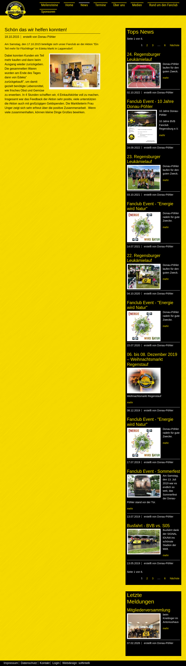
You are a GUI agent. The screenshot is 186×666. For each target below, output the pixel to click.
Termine (100, 5)
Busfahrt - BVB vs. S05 (148, 525)
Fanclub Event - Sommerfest (153, 471)
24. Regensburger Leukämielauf (143, 57)
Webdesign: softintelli (76, 663)
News (84, 5)
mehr (166, 77)
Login (56, 663)
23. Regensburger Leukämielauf (143, 159)
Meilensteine (49, 5)
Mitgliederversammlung (148, 610)
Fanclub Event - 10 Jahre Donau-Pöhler (150, 104)
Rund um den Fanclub (163, 5)
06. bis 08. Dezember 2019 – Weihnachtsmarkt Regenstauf (152, 359)
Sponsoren (48, 11)
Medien (137, 5)
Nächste (174, 45)
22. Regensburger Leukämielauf (143, 258)
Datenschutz (29, 663)
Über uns (119, 5)
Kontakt (45, 663)
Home (69, 5)
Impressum (11, 663)
